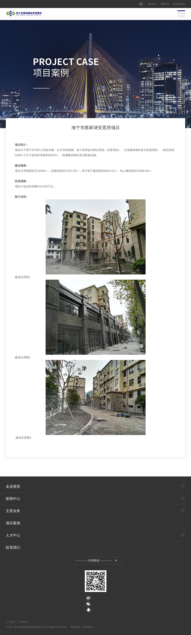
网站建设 (75, 627)
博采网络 (87, 627)
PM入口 (165, 4)
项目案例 (13, 523)
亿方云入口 (179, 4)
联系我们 (13, 548)
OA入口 (152, 4)
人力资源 (10, 622)
